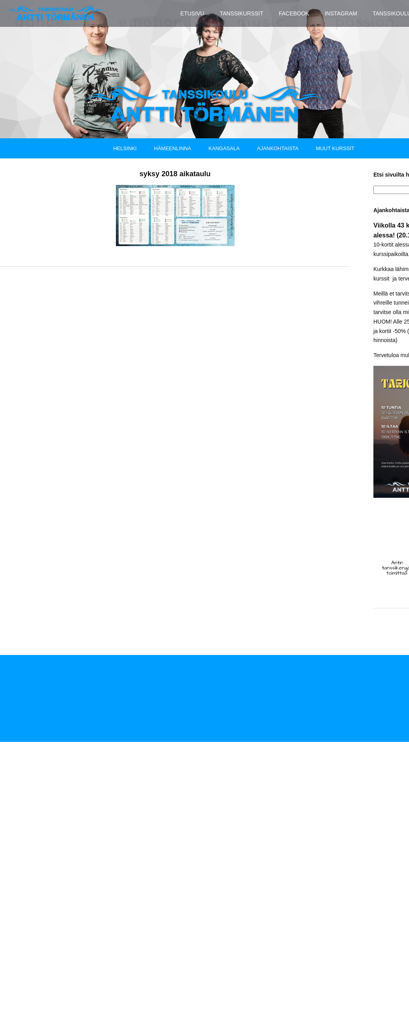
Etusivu (192, 13)
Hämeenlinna (172, 148)
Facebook (294, 13)
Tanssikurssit (241, 13)
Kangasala (224, 148)
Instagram (341, 13)
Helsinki (124, 148)
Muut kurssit (335, 148)
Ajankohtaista (278, 148)
